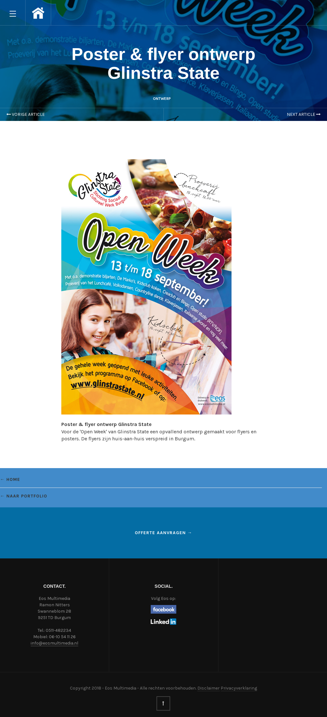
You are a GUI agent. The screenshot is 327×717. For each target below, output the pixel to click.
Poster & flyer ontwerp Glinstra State (163, 63)
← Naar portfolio (23, 496)
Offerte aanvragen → (163, 532)
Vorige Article (25, 114)
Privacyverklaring (239, 688)
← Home (10, 479)
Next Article (304, 114)
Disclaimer (208, 688)
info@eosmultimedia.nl (54, 643)
